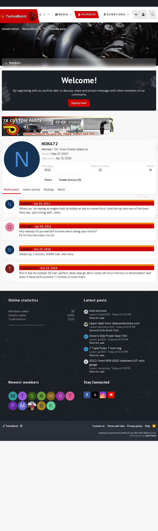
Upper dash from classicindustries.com (114, 411)
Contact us (98, 514)
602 (48, 188)
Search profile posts (55, 28)
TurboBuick (11, 514)
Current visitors (10, 28)
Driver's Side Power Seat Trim (108, 424)
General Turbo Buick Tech (104, 418)
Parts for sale (96, 406)
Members (89, 14)
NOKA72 (26, 221)
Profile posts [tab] (11, 207)
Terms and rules (116, 514)
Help (147, 514)
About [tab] (61, 207)
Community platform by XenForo (127, 521)
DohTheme (151, 524)
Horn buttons (98, 399)
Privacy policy (134, 514)
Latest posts (95, 388)
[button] (48, 15)
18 (150, 188)
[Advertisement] (79, 147)
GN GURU (27, 244)
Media (63, 14)
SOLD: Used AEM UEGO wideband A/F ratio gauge (117, 451)
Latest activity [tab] (31, 207)
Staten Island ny (77, 167)
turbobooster (29, 286)
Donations (116, 14)
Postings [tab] (49, 207)
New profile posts (31, 28)
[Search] (152, 14)
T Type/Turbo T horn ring (105, 436)
